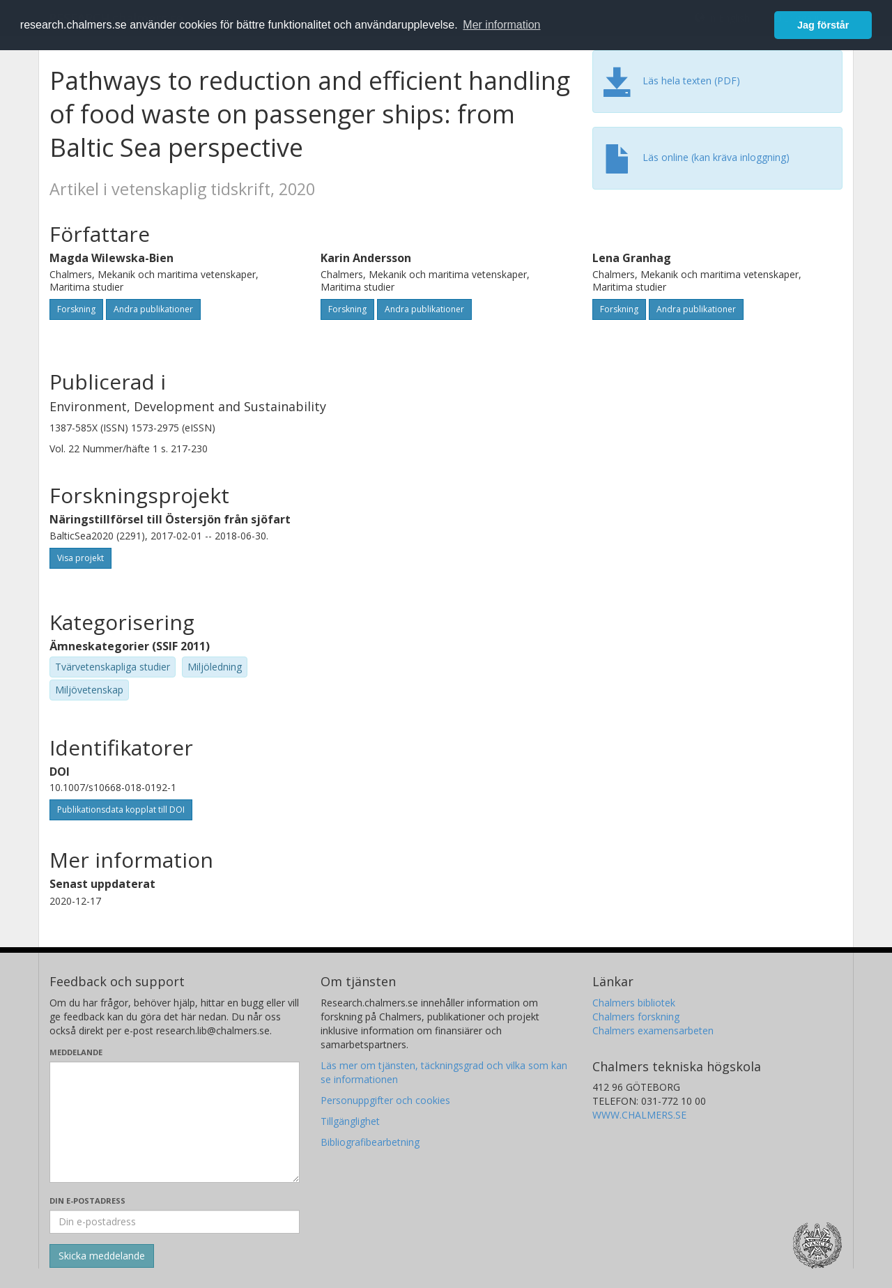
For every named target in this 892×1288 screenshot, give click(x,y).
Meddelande (75, 1052)
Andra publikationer (153, 309)
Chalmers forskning (635, 1016)
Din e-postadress (87, 1200)
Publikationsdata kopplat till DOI (121, 809)
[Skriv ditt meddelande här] (174, 1122)
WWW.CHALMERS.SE (639, 1114)
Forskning (76, 309)
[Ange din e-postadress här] (174, 1222)
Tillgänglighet (350, 1121)
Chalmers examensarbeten (653, 1030)
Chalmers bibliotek (633, 1002)
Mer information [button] (501, 25)
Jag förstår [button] (823, 25)
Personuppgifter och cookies (385, 1100)
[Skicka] (101, 1256)
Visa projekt (80, 558)
